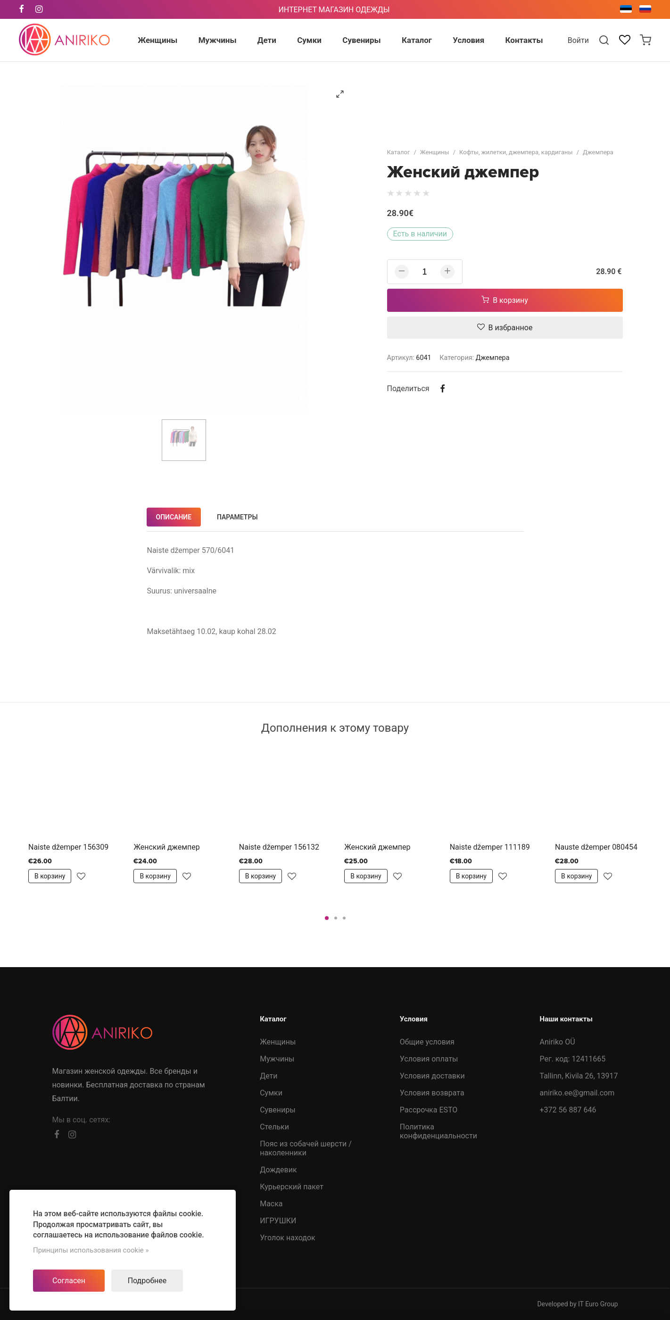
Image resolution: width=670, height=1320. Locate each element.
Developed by (577, 1304)
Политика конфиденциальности (438, 1131)
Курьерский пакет (291, 1186)
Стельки (274, 1126)
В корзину (504, 300)
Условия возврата (432, 1092)
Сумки (271, 1092)
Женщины (434, 152)
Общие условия (427, 1041)
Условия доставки (432, 1075)
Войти (578, 40)
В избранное (505, 327)
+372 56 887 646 (567, 1109)
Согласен (68, 1280)
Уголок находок (287, 1237)
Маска (271, 1203)
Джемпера (598, 152)
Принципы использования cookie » (91, 1250)
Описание (174, 517)
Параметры (237, 517)
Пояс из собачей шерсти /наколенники (306, 1148)
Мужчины (277, 1058)
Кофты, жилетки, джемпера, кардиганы (516, 152)
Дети (268, 1075)
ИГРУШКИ (278, 1220)
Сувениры (277, 1109)
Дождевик (278, 1169)
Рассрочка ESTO (429, 1109)
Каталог (398, 152)
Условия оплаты (429, 1058)
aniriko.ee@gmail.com (576, 1092)
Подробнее (147, 1280)
